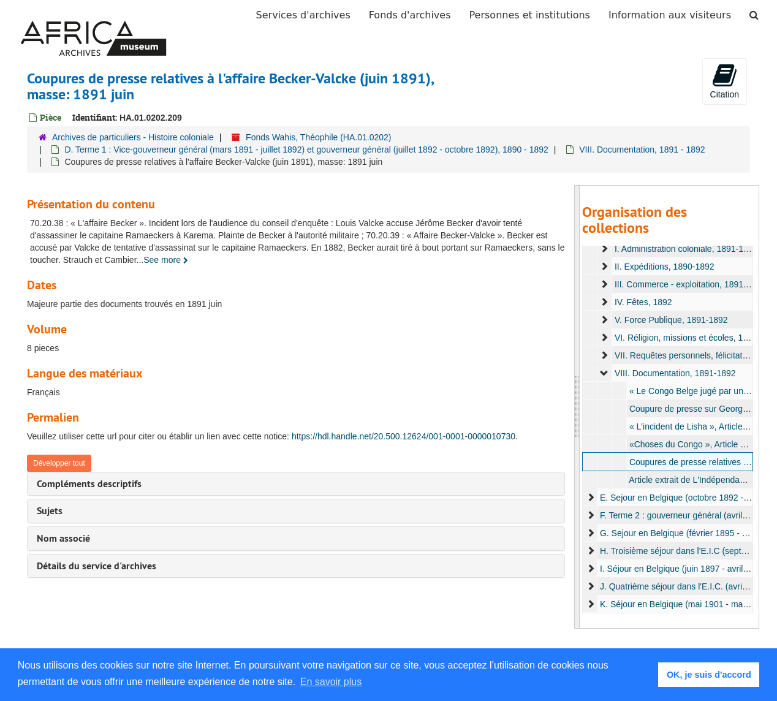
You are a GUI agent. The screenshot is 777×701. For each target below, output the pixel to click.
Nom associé (63, 538)
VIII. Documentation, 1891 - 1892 (642, 149)
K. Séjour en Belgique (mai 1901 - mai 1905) (683, 604)
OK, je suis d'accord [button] (709, 675)
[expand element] (604, 249)
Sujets (50, 510)
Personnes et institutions (529, 15)
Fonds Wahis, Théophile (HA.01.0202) (318, 137)
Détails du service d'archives (96, 565)
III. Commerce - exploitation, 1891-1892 (689, 284)
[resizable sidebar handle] (577, 407)
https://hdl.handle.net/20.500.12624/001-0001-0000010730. (405, 436)
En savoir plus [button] (331, 681)
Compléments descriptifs (89, 483)
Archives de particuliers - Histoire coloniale (133, 137)
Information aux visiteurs (669, 15)
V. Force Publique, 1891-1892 (670, 320)
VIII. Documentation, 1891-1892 (674, 373)
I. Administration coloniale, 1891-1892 (685, 249)
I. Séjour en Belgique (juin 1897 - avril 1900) (683, 569)
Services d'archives (303, 15)
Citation (724, 81)
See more (165, 260)
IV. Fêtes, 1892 (643, 302)
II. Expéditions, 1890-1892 (664, 266)
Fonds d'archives (410, 15)
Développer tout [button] (59, 463)
